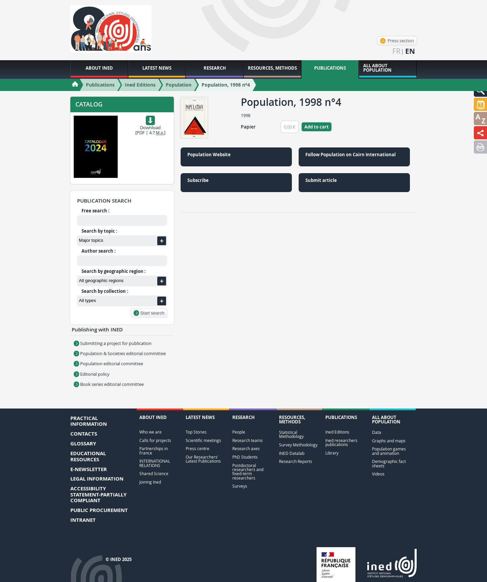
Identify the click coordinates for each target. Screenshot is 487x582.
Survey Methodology (298, 445)
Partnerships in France (153, 451)
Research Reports (295, 461)
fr (396, 51)
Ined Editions (337, 432)
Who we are (150, 432)
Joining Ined (150, 482)
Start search (149, 313)
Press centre (197, 448)
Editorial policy (92, 374)
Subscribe (198, 180)
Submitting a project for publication (113, 343)
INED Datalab (291, 453)
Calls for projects (155, 440)
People (238, 432)
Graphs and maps (388, 441)
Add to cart (316, 127)
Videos (378, 474)
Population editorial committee (108, 363)
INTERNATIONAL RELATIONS (154, 463)
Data (376, 432)
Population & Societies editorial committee (120, 353)
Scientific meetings (203, 440)
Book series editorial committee (109, 384)
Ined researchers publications (341, 442)
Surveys (239, 486)
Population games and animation (389, 451)
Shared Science (153, 473)
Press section (397, 41)
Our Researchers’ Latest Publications (203, 459)
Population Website (209, 155)
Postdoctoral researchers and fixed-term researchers (247, 472)
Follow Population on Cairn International (350, 155)
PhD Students (245, 457)
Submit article (321, 180)
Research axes (246, 448)
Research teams (247, 440)
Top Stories (196, 432)
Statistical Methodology (291, 434)
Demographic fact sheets (389, 463)
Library (332, 453)
